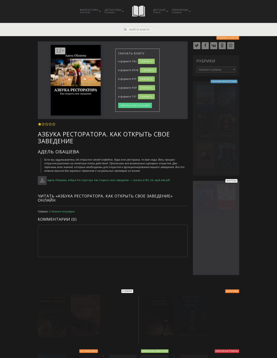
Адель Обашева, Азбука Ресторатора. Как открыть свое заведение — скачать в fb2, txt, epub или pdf (108, 180)
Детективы (113, 11)
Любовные (180, 11)
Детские (159, 11)
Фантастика (89, 11)
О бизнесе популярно (62, 211)
